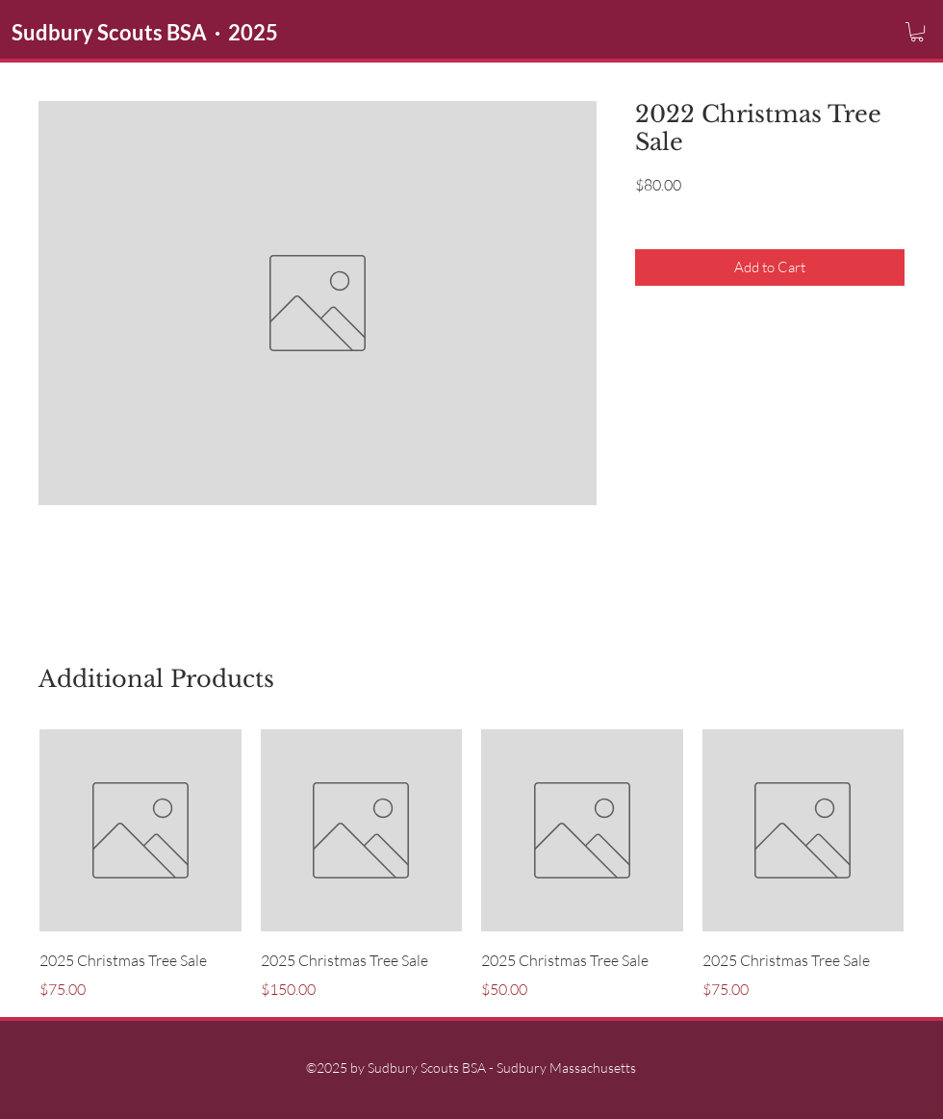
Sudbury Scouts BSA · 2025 (145, 32)
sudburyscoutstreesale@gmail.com (628, 548)
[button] (917, 31)
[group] (471, 865)
